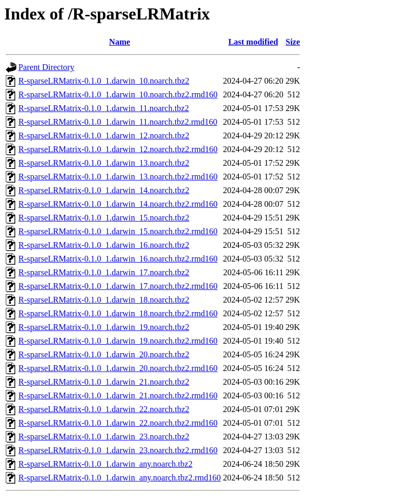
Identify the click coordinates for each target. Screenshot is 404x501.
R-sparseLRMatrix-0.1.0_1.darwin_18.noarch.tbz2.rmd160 (118, 313)
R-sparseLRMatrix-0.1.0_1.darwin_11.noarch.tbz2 (103, 108)
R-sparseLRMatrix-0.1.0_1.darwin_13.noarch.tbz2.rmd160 (118, 176)
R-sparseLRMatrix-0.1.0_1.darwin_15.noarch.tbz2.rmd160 (118, 231)
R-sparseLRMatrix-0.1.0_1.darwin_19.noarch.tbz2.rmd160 (118, 340)
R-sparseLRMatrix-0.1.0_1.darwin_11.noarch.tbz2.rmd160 (117, 121)
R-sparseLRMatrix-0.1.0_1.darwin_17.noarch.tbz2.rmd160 (118, 286)
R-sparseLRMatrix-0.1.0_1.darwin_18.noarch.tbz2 (103, 299)
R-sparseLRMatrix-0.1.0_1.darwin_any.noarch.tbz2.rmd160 (119, 477)
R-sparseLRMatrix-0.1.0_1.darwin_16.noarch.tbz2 (103, 245)
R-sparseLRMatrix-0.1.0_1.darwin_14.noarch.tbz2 (103, 190)
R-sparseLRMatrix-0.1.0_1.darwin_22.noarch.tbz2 (103, 409)
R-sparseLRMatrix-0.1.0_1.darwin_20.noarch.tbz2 (103, 354)
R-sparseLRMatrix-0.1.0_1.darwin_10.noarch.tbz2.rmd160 (118, 94)
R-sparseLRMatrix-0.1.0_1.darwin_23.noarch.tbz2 (103, 436)
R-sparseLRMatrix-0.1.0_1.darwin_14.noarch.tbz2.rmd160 (118, 203)
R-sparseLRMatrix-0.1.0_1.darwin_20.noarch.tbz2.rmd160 (118, 368)
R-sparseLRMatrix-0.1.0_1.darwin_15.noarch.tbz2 (103, 217)
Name (119, 41)
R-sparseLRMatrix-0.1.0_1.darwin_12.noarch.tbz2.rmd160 (118, 149)
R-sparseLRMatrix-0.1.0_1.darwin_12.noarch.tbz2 (103, 135)
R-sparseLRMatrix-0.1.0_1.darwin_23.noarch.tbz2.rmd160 (118, 450)
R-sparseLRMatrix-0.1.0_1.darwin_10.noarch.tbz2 (103, 80)
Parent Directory (46, 67)
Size (293, 41)
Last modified (253, 41)
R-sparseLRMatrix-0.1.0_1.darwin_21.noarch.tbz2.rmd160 (118, 395)
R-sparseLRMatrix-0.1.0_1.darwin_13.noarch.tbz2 (103, 162)
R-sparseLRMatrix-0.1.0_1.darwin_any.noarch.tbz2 (105, 463)
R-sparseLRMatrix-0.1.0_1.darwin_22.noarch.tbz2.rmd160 (118, 422)
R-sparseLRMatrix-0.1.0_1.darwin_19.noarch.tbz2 (103, 327)
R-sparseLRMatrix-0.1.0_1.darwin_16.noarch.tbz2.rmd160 (118, 258)
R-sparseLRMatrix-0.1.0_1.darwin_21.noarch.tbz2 (103, 381)
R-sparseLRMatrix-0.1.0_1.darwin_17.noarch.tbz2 (103, 272)
